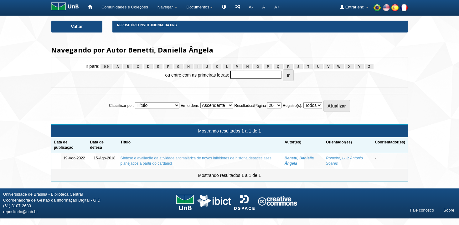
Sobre (448, 210)
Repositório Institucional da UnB (147, 25)
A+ (276, 7)
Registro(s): (292, 105)
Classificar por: (121, 105)
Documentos (200, 7)
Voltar (77, 26)
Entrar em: (354, 6)
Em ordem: (190, 105)
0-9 (106, 66)
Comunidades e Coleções (124, 7)
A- (251, 7)
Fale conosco (422, 210)
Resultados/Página (250, 105)
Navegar (167, 7)
